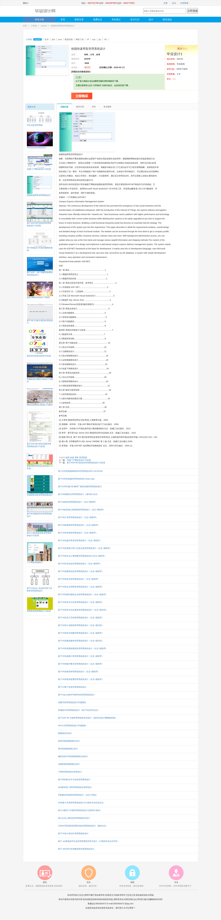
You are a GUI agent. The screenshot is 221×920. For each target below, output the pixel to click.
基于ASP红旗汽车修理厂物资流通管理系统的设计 (80, 486)
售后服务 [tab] (107, 107)
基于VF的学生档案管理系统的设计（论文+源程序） (81, 633)
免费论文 (97, 19)
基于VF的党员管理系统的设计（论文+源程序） (79, 579)
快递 (72, 457)
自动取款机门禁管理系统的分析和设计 (75, 787)
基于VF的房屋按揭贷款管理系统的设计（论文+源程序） (83, 648)
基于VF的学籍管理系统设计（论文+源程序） (78, 533)
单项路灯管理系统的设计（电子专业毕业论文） (79, 710)
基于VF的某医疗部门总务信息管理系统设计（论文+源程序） (85, 548)
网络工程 (80, 39)
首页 (63, 19)
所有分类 (39, 19)
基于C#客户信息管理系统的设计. (72, 687)
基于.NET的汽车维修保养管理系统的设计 (76, 849)
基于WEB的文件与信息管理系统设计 (74, 779)
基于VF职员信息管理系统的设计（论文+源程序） (80, 563)
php (53, 39)
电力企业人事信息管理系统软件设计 (74, 818)
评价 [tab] (94, 107)
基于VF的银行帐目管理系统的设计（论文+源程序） (81, 664)
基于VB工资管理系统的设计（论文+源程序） (78, 517)
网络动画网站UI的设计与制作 (40, 405)
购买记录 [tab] (80, 107)
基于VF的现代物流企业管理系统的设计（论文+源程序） (83, 594)
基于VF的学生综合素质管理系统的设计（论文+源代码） (83, 610)
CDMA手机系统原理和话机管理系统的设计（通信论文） (83, 826)
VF (88, 39)
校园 (67, 457)
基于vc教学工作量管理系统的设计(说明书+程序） (80, 810)
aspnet (44, 26)
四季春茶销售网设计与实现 (39, 611)
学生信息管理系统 (35, 125)
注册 (165, 3)
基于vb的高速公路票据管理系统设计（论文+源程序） (81, 509)
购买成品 (167, 19)
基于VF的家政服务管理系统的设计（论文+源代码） (81, 641)
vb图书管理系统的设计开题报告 (72, 702)
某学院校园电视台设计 (68, 749)
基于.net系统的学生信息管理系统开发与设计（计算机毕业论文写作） (88, 841)
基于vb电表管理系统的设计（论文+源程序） (77, 502)
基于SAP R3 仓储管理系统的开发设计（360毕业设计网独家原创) (86, 718)
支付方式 (134, 19)
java (60, 39)
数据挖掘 (69, 39)
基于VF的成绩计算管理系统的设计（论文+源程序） (81, 656)
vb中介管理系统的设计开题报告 (72, 725)
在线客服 (184, 3)
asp (94, 39)
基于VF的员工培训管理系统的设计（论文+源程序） (81, 617)
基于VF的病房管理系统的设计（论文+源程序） (79, 671)
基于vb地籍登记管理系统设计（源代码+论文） (78, 494)
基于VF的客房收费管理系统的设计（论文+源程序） (81, 679)
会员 (174, 3)
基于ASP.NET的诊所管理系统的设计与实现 (86, 462)
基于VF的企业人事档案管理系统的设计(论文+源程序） (82, 556)
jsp (100, 39)
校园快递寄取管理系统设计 (39, 195)
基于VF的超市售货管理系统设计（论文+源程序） (80, 540)
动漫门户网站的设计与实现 (39, 169)
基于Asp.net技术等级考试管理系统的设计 (76, 695)
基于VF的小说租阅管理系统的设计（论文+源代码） (81, 625)
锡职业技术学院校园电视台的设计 (73, 756)
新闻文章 (79, 19)
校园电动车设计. (65, 733)
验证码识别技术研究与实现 (39, 356)
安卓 (47, 39)
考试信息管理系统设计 (37, 147)
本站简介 (116, 19)
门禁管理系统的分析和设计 (70, 772)
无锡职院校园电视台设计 (69, 764)
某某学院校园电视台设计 (69, 741)
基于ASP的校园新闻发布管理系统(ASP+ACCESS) (80, 471)
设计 (151, 19)
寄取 (77, 457)
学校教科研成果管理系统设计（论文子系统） (78, 795)
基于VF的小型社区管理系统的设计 (73, 833)
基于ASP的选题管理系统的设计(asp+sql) (76, 479)
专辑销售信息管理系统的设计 (40, 495)
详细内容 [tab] (64, 107)
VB (105, 39)
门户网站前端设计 (35, 562)
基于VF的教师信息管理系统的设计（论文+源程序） (81, 571)
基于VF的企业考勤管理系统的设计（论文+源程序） (81, 587)
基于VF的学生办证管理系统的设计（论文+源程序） (81, 602)
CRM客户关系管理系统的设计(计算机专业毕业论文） (81, 802)
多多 (179, 74)
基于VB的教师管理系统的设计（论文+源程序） (79, 525)
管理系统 (83, 457)
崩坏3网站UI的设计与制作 (38, 297)
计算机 (34, 26)
